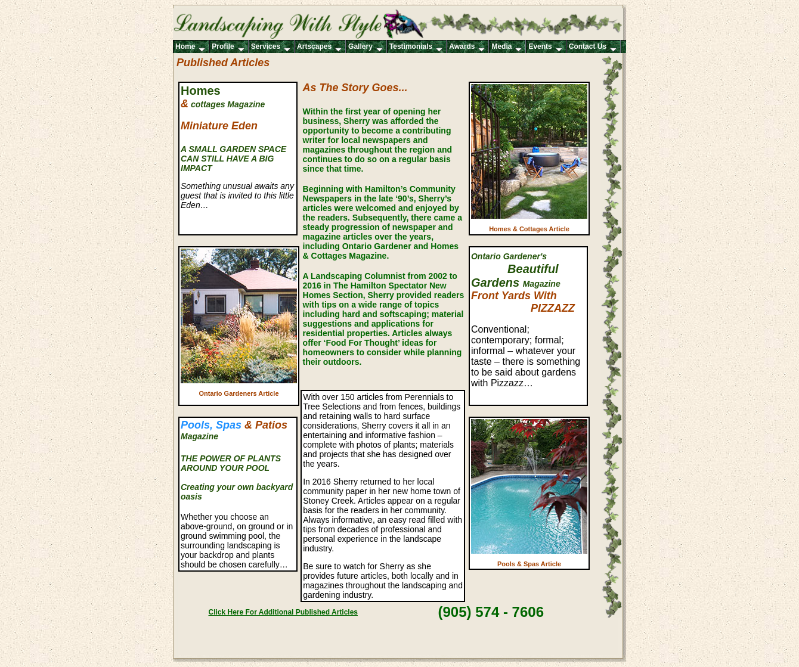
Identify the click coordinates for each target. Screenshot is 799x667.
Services (270, 47)
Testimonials (415, 47)
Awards (467, 47)
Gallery (365, 47)
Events (545, 47)
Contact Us (593, 47)
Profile (228, 47)
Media (506, 47)
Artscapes (319, 47)
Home (190, 47)
